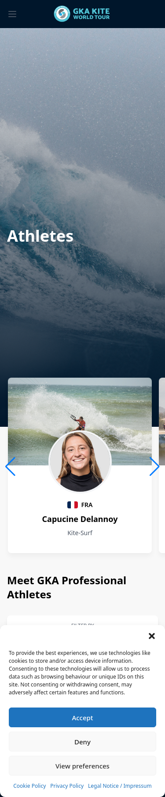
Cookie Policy (29, 786)
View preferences (82, 765)
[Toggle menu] (12, 14)
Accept (82, 717)
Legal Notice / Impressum (120, 786)
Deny (82, 741)
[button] (151, 636)
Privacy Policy (67, 786)
